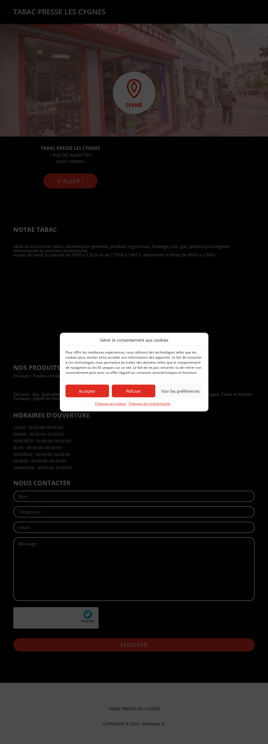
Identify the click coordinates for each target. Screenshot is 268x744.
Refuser (133, 391)
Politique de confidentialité (149, 403)
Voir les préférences (180, 391)
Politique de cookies (110, 403)
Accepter (87, 391)
